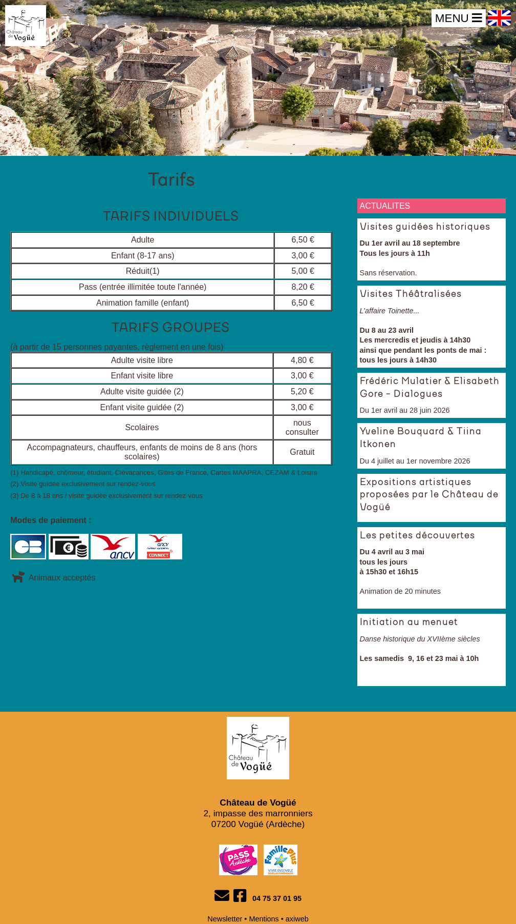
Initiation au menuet (409, 622)
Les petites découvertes (417, 535)
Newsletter (224, 919)
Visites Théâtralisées (411, 294)
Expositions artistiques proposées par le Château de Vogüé (429, 495)
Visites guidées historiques (425, 227)
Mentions (263, 919)
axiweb (297, 919)
